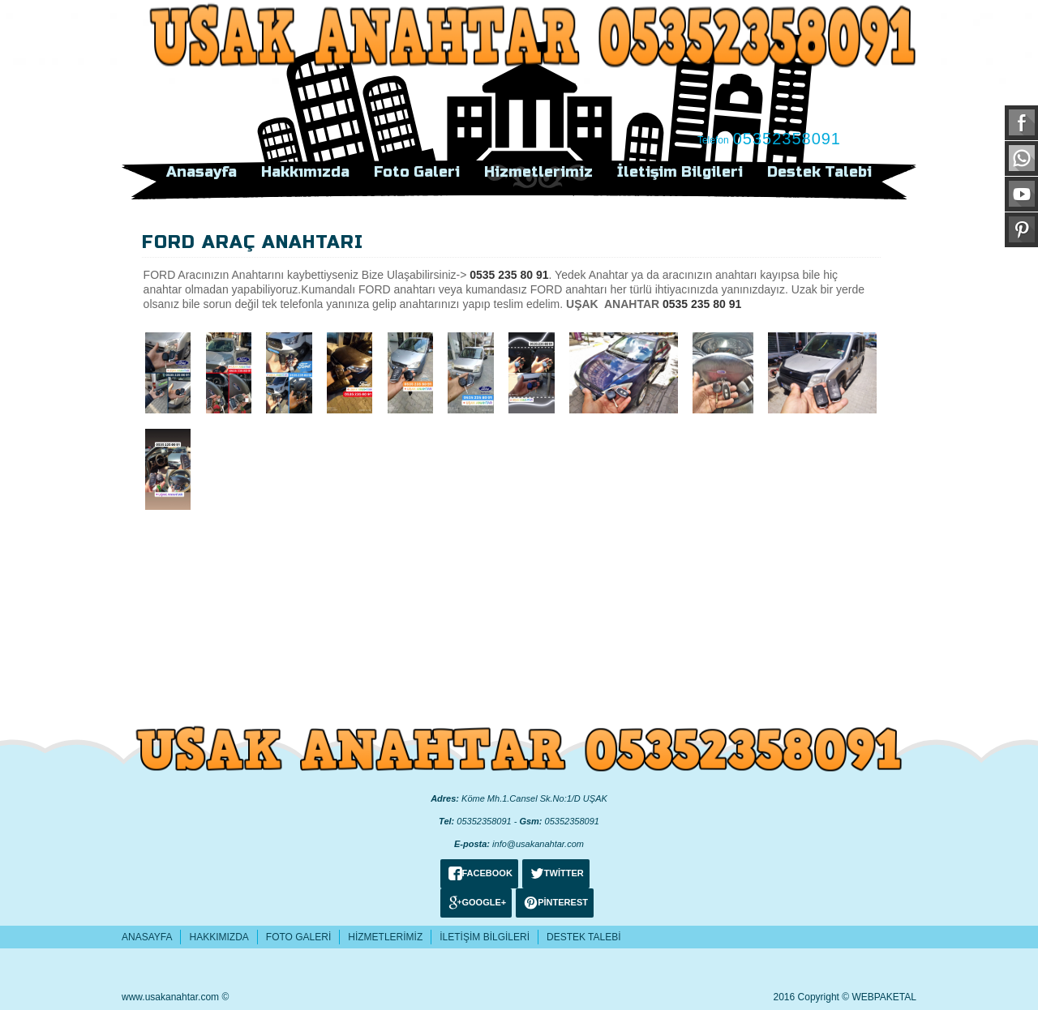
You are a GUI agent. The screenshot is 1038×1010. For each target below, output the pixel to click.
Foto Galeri (417, 172)
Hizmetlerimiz (538, 172)
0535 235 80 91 (509, 274)
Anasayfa (201, 172)
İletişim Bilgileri (680, 172)
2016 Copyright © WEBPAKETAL (845, 997)
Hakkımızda (305, 172)
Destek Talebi (819, 172)
